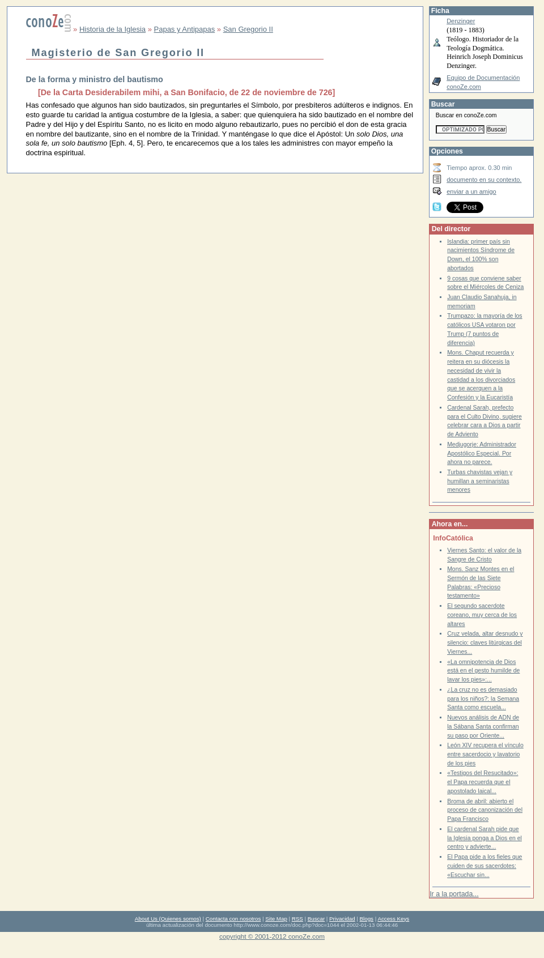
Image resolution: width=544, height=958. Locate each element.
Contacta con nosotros (233, 919)
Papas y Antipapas (184, 29)
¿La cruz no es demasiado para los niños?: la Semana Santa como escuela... (483, 698)
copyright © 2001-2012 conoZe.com (272, 936)
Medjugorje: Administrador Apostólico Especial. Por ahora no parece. (481, 453)
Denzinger (461, 21)
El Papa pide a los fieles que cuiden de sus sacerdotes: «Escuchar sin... (484, 866)
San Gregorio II (248, 29)
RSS (297, 919)
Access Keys (393, 919)
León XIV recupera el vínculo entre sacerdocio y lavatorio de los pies (485, 754)
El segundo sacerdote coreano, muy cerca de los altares (482, 615)
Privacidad (342, 919)
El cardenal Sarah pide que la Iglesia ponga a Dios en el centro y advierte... (484, 838)
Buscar (316, 919)
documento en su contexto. (484, 179)
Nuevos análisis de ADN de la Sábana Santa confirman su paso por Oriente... (483, 726)
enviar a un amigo (471, 191)
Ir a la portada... (454, 894)
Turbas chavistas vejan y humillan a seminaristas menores (479, 481)
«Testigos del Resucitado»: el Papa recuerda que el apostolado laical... (482, 782)
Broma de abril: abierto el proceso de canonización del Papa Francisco (484, 810)
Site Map (276, 919)
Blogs (366, 919)
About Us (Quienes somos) (168, 919)
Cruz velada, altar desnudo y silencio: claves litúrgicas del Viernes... (484, 642)
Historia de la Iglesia (112, 29)
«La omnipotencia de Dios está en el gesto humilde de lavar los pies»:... (483, 671)
